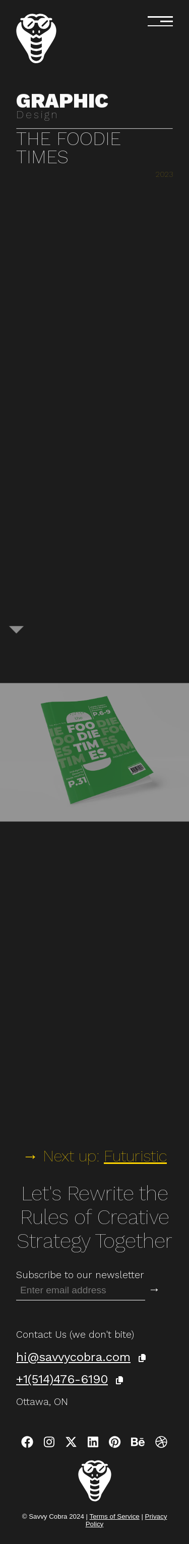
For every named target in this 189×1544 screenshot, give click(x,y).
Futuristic (135, 1155)
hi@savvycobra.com (73, 1357)
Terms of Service (114, 1516)
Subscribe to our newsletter (80, 1275)
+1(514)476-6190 (62, 1379)
